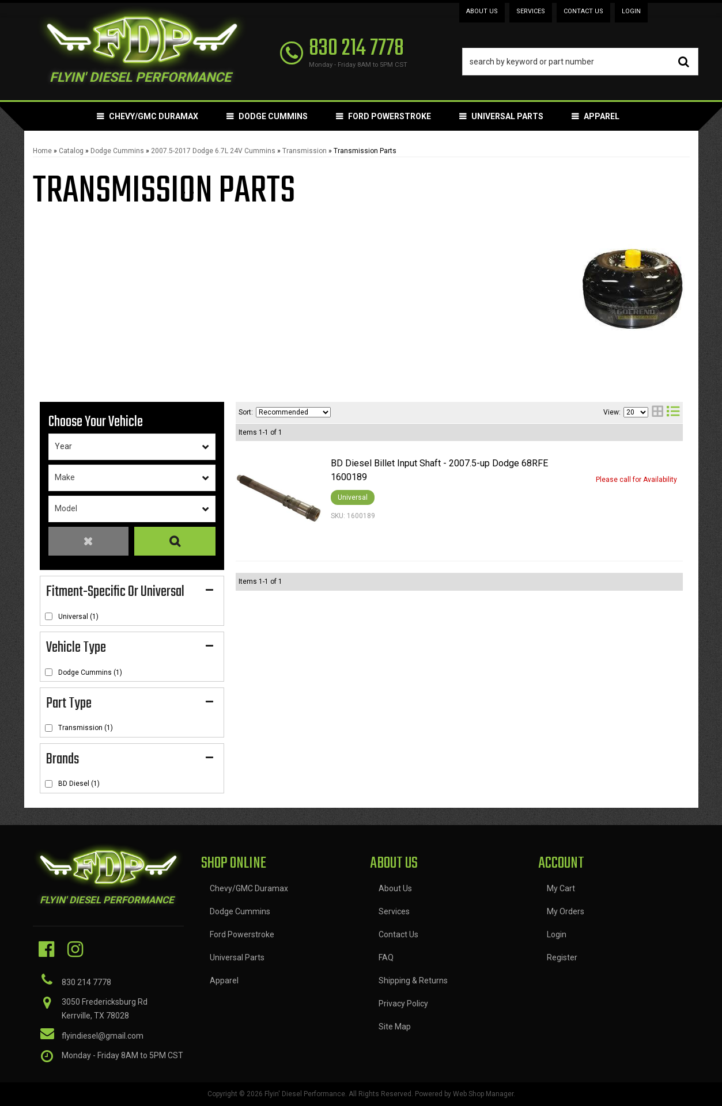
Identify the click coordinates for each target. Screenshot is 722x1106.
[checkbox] (48, 616)
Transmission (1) (85, 728)
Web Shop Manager (483, 1094)
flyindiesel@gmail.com (102, 1035)
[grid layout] (657, 412)
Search (174, 541)
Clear (88, 541)
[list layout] (673, 412)
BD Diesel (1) (79, 784)
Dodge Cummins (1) (90, 672)
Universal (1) (78, 617)
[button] (580, 61)
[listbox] (132, 447)
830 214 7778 (86, 982)
